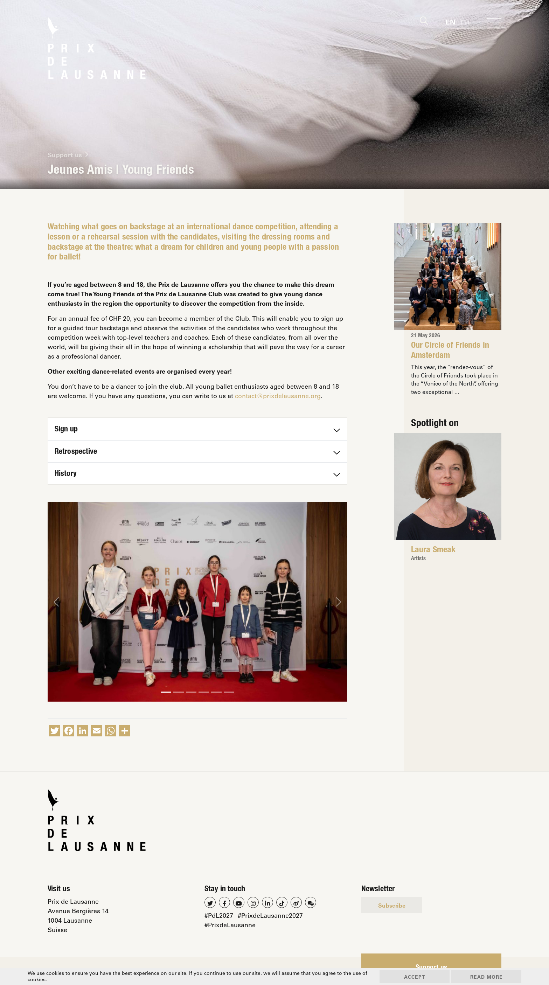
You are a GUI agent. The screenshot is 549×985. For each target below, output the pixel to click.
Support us (431, 968)
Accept (414, 976)
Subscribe (391, 905)
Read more (486, 976)
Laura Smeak (433, 550)
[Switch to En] (450, 21)
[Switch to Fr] (465, 21)
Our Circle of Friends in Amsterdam (450, 351)
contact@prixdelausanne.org (278, 395)
